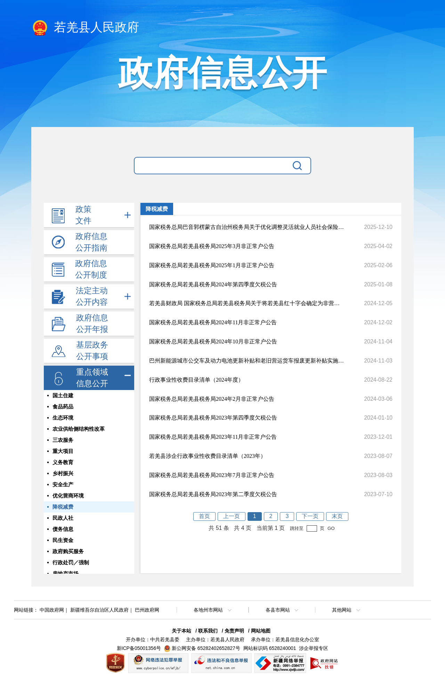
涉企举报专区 (313, 648)
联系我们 (208, 631)
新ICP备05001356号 (139, 648)
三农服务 (62, 440)
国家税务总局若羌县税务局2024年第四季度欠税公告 (213, 284)
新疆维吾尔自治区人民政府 (99, 610)
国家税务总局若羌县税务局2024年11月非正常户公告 (213, 322)
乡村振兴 (62, 473)
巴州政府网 (147, 610)
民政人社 (62, 518)
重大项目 (62, 451)
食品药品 (62, 406)
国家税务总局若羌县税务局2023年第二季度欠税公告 (213, 494)
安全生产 (62, 484)
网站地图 (260, 631)
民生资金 (62, 540)
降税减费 (62, 507)
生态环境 (62, 418)
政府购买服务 (68, 551)
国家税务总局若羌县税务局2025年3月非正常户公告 (211, 246)
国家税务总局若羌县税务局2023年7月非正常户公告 (211, 475)
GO (331, 528)
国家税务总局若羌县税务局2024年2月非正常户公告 (211, 399)
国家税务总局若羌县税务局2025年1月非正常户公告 (211, 265)
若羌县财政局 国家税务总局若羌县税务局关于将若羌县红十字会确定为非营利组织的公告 (246, 303)
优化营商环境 (68, 496)
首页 (204, 516)
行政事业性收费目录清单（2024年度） (196, 380)
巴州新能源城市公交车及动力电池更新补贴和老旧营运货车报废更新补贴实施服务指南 (246, 361)
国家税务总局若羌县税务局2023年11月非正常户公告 (213, 437)
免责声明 (234, 631)
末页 (337, 516)
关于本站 (181, 631)
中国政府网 (52, 610)
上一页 (231, 516)
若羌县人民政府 (85, 28)
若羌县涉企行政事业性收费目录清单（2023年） (207, 456)
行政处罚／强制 (70, 562)
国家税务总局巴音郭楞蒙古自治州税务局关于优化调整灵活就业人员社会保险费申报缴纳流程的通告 (246, 227)
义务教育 (62, 462)
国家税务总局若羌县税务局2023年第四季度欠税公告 (213, 418)
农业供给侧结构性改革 (78, 429)
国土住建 (62, 395)
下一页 (310, 516)
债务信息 (62, 529)
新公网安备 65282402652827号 (206, 648)
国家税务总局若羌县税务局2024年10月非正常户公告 (213, 341)
